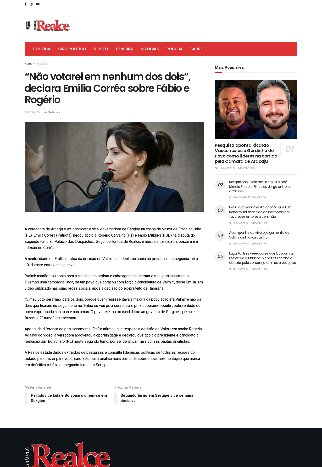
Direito (101, 48)
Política (41, 48)
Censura (124, 48)
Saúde (196, 48)
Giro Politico (72, 48)
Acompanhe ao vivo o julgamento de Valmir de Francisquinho (259, 235)
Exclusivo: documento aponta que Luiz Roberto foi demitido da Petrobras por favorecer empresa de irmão (260, 212)
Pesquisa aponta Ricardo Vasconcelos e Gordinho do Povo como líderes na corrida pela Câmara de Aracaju (246, 153)
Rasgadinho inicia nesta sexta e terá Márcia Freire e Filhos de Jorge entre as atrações (260, 186)
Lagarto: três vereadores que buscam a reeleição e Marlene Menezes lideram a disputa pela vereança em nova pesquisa (262, 258)
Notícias (150, 48)
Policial (175, 48)
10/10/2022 (32, 112)
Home (29, 63)
